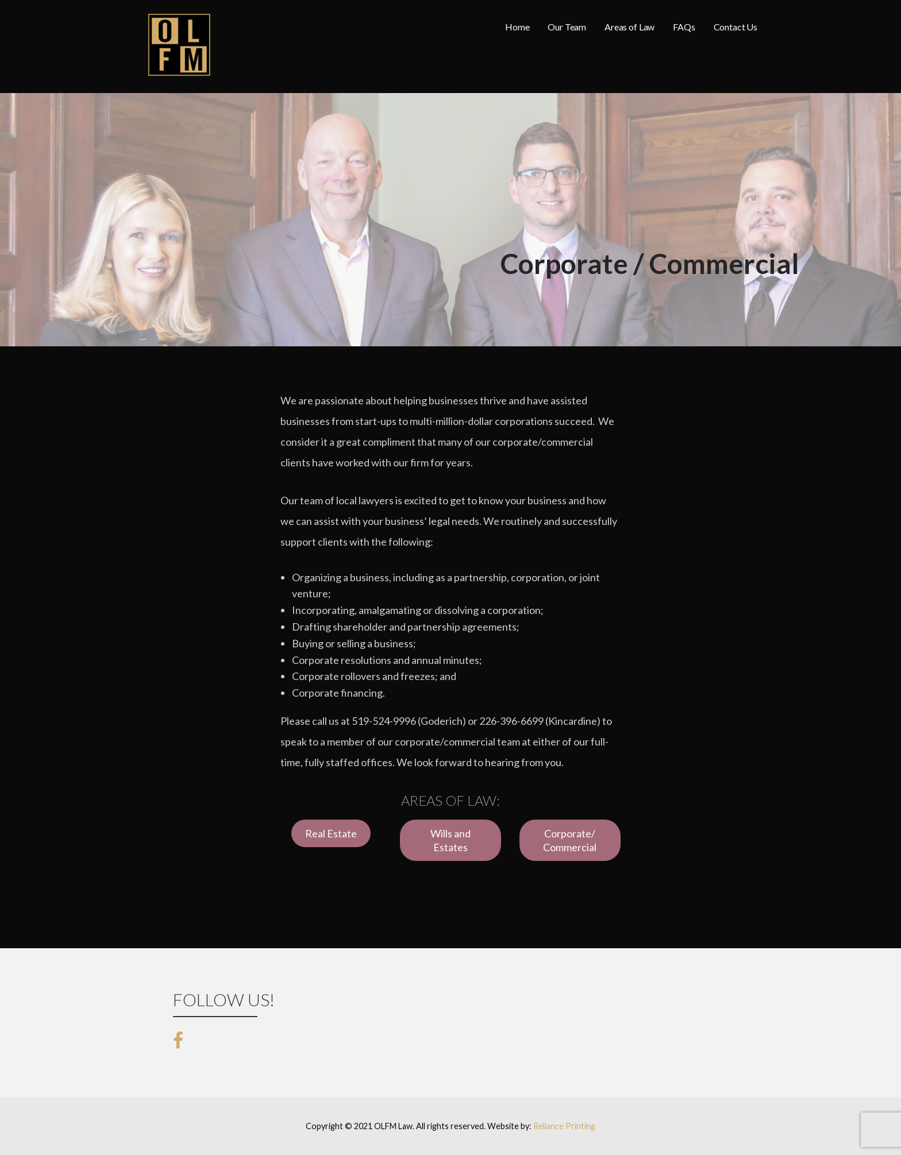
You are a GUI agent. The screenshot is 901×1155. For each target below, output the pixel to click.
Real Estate (331, 833)
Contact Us (735, 26)
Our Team (567, 26)
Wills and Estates (450, 840)
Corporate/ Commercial (569, 840)
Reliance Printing (564, 1126)
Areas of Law (629, 26)
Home (517, 26)
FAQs (684, 26)
